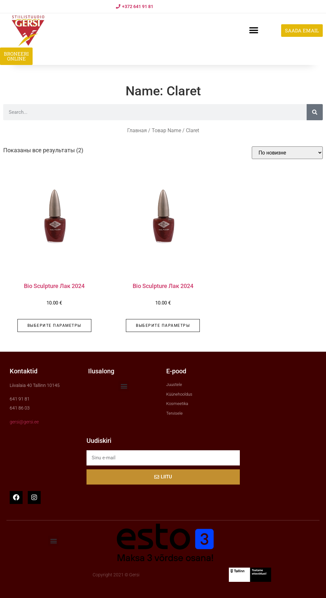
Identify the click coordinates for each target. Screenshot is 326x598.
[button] (253, 30)
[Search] (315, 112)
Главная (137, 130)
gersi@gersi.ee (24, 421)
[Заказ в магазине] (287, 152)
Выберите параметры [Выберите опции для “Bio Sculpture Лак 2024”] (54, 325)
